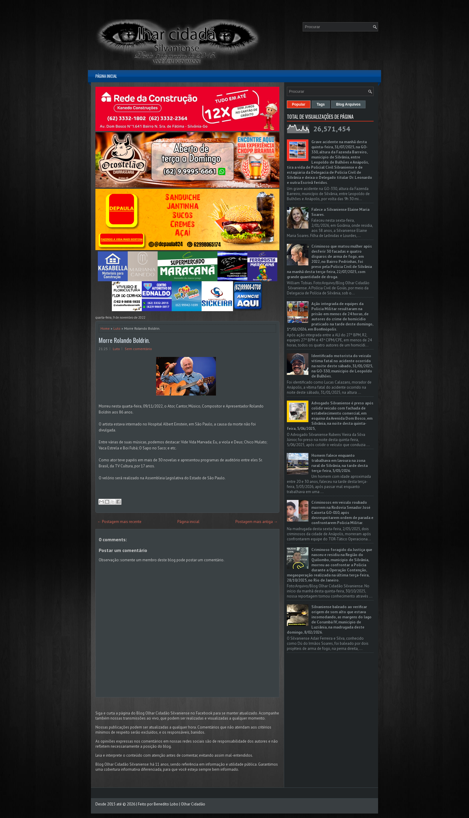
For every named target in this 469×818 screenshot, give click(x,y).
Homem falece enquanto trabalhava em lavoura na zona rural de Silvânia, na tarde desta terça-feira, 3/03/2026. (339, 463)
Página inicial (106, 76)
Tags (321, 104)
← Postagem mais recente (119, 521)
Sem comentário (138, 348)
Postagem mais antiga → (256, 521)
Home (105, 328)
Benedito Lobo (166, 804)
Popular (298, 104)
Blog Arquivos (348, 104)
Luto (117, 328)
